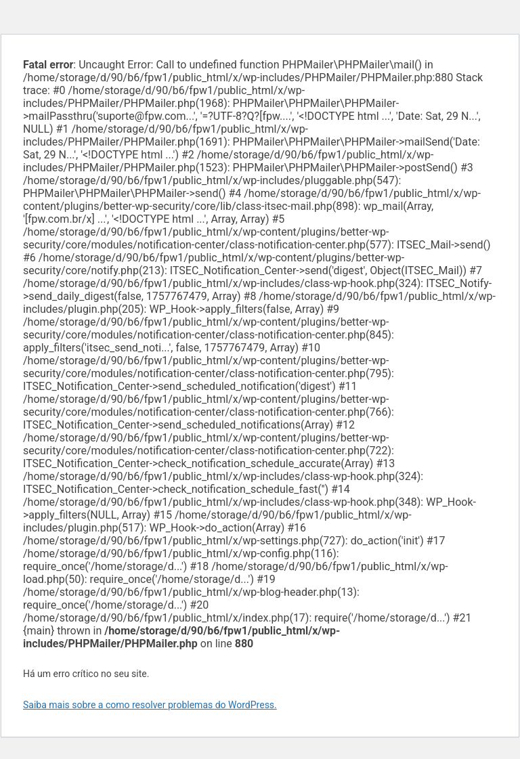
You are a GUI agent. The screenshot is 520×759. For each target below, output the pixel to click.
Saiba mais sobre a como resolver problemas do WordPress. (150, 704)
